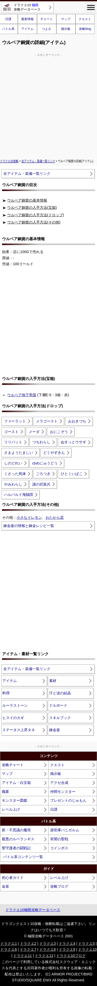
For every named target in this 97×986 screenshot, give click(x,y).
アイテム (27, 29)
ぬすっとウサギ (73, 442)
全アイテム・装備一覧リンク (38, 161)
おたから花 (55, 517)
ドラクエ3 (47, 943)
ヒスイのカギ (13, 718)
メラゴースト (47, 421)
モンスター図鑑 (14, 800)
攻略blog (85, 29)
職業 (5, 792)
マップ (65, 19)
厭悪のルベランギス (18, 839)
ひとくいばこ (72, 474)
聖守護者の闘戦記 (16, 848)
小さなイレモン (29, 517)
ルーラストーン (15, 705)
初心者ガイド (13, 878)
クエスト (85, 19)
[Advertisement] (48, 105)
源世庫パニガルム (64, 830)
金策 (5, 886)
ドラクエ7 (28, 949)
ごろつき (43, 474)
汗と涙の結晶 (60, 693)
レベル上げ (11, 809)
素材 (52, 681)
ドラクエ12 (44, 956)
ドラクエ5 (86, 943)
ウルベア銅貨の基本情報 (27, 200)
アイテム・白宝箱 (16, 783)
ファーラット (15, 421)
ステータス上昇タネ (18, 730)
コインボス (59, 848)
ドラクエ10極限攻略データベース (32, 910)
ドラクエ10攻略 (9, 161)
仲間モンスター (63, 792)
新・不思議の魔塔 (16, 830)
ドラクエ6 (8, 949)
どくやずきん (54, 453)
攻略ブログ (59, 886)
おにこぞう (59, 432)
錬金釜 (54, 730)
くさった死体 (15, 474)
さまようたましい (18, 453)
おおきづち (77, 421)
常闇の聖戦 (59, 839)
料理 (6, 693)
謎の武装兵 (41, 484)
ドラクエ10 (87, 949)
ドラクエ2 (28, 943)
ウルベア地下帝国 (21, 395)
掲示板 (65, 29)
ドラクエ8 (47, 949)
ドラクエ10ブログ (71, 956)
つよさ (46, 29)
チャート (46, 19)
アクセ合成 (59, 783)
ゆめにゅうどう (45, 463)
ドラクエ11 (22, 956)
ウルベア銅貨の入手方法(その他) (33, 222)
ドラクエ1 (8, 943)
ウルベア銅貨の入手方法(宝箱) (32, 207)
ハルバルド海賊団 (18, 494)
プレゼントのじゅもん (68, 800)
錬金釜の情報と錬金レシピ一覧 (28, 526)
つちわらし (41, 442)
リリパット (13, 442)
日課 (53, 809)
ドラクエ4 (67, 943)
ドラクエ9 (67, 949)
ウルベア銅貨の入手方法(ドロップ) (35, 215)
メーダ (34, 432)
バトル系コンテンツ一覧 (23, 857)
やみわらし (13, 484)
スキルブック (60, 718)
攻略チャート (13, 765)
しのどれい (13, 463)
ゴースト (11, 432)
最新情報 (27, 19)
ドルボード (58, 705)
